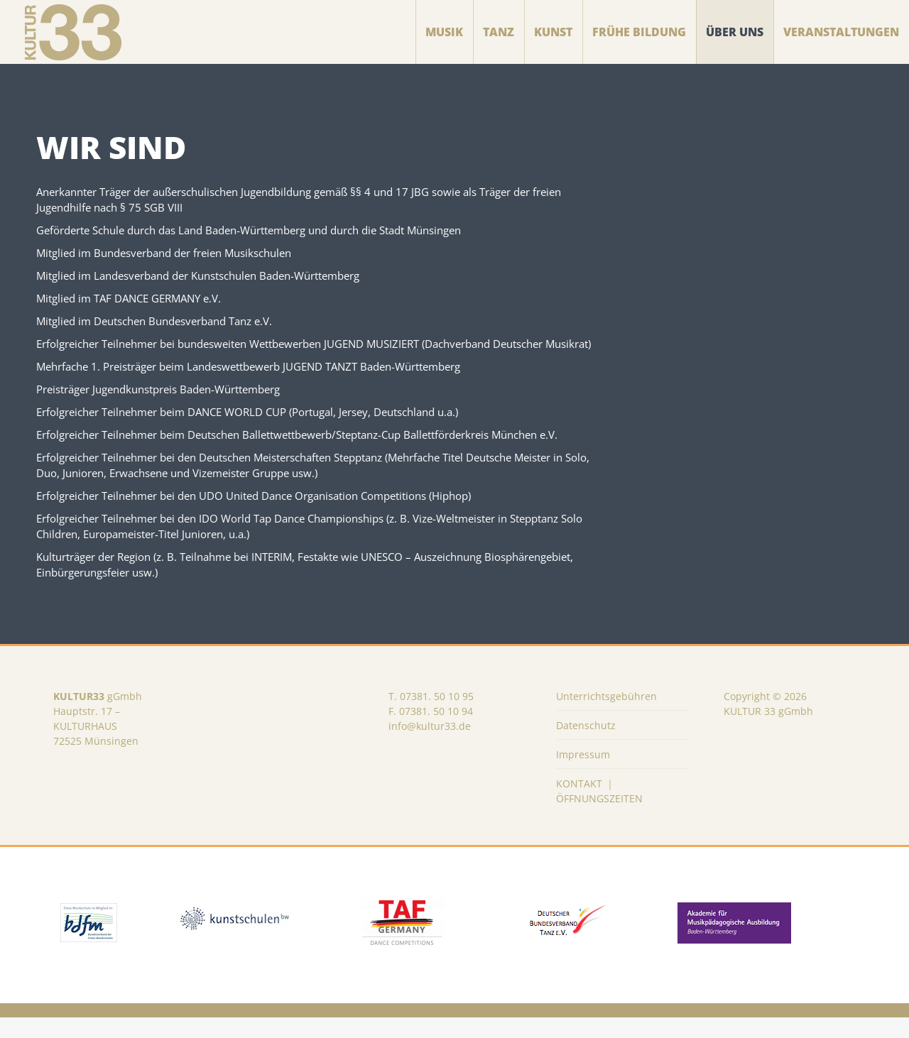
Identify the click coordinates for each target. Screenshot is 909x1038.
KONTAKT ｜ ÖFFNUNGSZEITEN (599, 811)
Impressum (583, 775)
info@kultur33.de (429, 746)
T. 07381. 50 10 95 (431, 716)
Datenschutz (586, 746)
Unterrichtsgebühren (606, 716)
